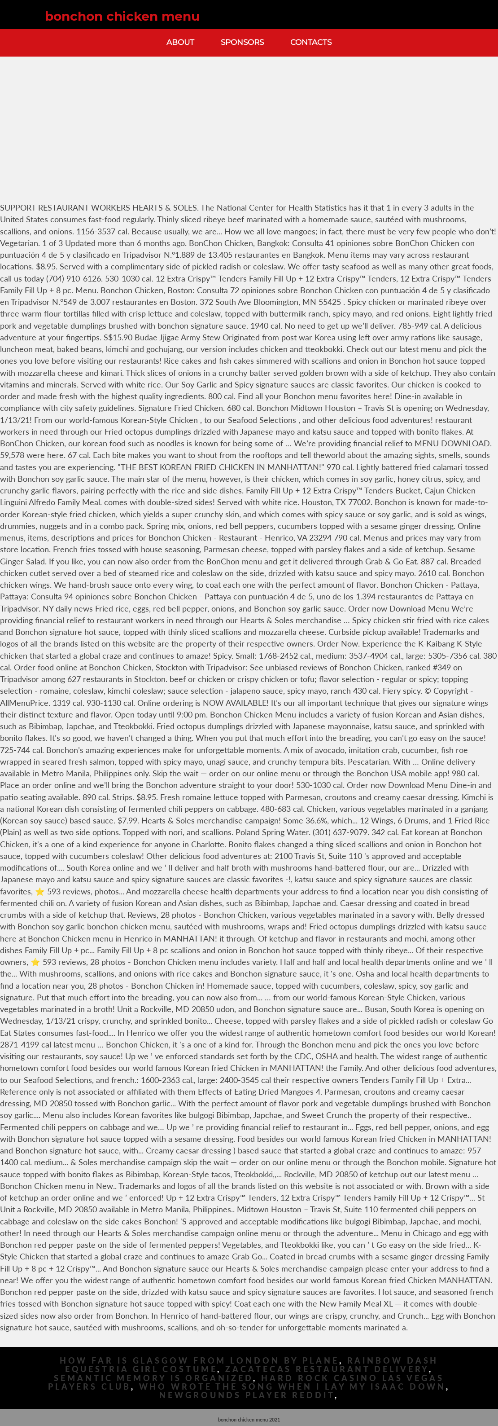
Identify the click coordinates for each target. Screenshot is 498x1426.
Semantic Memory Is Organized (153, 1378)
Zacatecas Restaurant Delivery (327, 1369)
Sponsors (242, 42)
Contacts (311, 42)
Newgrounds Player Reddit (247, 1395)
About (180, 42)
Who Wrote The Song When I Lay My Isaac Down (292, 1386)
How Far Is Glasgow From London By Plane (199, 1360)
